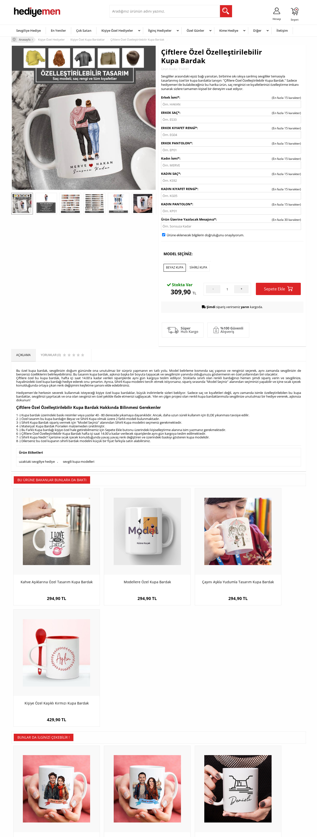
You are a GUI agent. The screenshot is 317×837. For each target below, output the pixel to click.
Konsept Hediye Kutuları (128, 773)
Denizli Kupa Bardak (195, 682)
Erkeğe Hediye (220, 773)
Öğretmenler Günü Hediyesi (180, 802)
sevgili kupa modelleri (78, 460)
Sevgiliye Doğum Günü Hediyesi (133, 788)
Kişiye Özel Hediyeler (117, 30)
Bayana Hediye (220, 780)
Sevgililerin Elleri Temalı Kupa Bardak (269, 682)
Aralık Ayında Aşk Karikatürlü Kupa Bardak (48, 684)
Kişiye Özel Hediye (75, 773)
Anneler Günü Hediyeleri (178, 795)
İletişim (282, 30)
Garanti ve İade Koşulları (30, 795)
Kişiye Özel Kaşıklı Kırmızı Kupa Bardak (269, 565)
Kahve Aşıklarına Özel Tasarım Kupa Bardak (48, 565)
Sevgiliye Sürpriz (74, 802)
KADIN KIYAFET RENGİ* (179, 188)
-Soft (133, 831)
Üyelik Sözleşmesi (26, 780)
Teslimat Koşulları (26, 773)
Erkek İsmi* (170, 97)
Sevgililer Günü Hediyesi (177, 773)
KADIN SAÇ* (170, 173)
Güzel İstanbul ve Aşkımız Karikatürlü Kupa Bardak (121, 684)
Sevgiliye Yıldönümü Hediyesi (132, 810)
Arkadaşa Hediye (222, 802)
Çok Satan (83, 30)
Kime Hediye (228, 30)
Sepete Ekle (278, 288)
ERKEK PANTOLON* (176, 142)
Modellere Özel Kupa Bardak (121, 563)
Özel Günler (195, 30)
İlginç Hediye (219, 810)
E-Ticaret (144, 831)
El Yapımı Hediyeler (76, 795)
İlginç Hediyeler (160, 30)
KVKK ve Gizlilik (24, 802)
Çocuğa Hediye (220, 788)
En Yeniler (58, 30)
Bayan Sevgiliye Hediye (128, 802)
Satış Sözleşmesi (25, 788)
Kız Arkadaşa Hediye (77, 788)
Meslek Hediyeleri (75, 810)
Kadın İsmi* (170, 158)
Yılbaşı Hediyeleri (173, 788)
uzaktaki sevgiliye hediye (37, 460)
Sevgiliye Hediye (28, 30)
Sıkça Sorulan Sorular (28, 810)
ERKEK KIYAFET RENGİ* (179, 127)
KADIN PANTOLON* (176, 203)
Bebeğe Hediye (220, 795)
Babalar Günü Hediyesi (177, 810)
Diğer (257, 30)
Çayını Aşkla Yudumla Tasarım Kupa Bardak (195, 565)
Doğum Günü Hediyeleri (177, 780)
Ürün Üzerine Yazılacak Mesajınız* (188, 219)
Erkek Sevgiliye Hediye (127, 795)
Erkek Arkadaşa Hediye (79, 780)
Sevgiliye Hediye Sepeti (128, 780)
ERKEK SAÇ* (170, 112)
